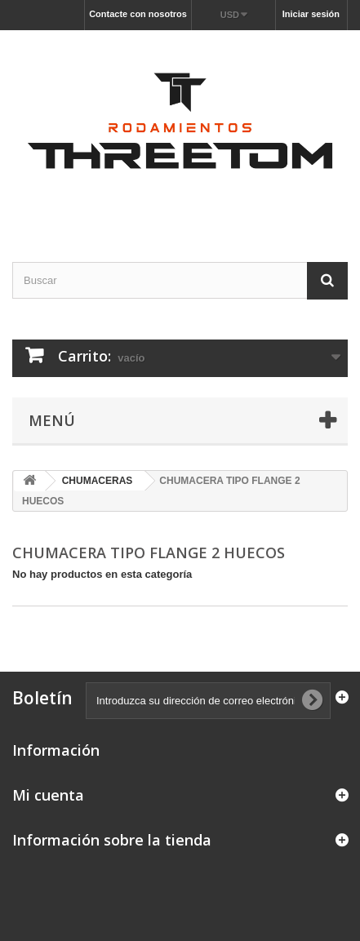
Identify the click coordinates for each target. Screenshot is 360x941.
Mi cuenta (48, 795)
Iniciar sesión (311, 14)
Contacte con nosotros (138, 14)
